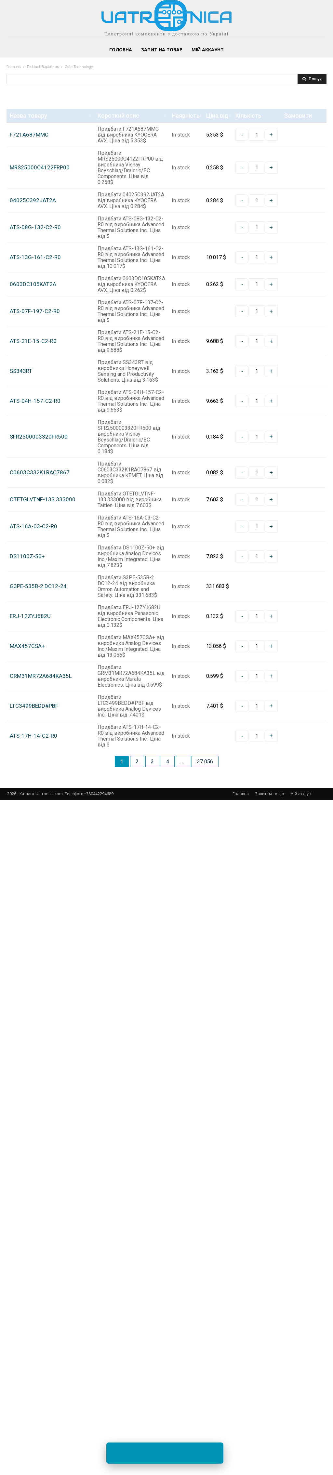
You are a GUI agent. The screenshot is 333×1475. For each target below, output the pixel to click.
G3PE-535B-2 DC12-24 (38, 1066)
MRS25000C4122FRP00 (40, 192)
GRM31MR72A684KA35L (41, 1247)
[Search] (312, 79)
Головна (14, 67)
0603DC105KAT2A (33, 439)
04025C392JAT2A (33, 260)
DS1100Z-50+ (27, 997)
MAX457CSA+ (27, 1179)
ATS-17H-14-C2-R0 (33, 1378)
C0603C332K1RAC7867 (40, 818)
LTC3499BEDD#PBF (34, 1315)
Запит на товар (269, 1469)
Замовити (290, 153)
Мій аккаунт (301, 1469)
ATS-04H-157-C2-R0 (35, 687)
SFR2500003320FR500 (39, 750)
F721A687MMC (29, 129)
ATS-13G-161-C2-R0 (35, 377)
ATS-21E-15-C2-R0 (33, 556)
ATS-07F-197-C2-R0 (35, 502)
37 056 (205, 1437)
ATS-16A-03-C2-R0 (33, 943)
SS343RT (21, 619)
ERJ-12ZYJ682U (30, 1116)
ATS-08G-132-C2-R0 (35, 322)
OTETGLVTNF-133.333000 (42, 880)
